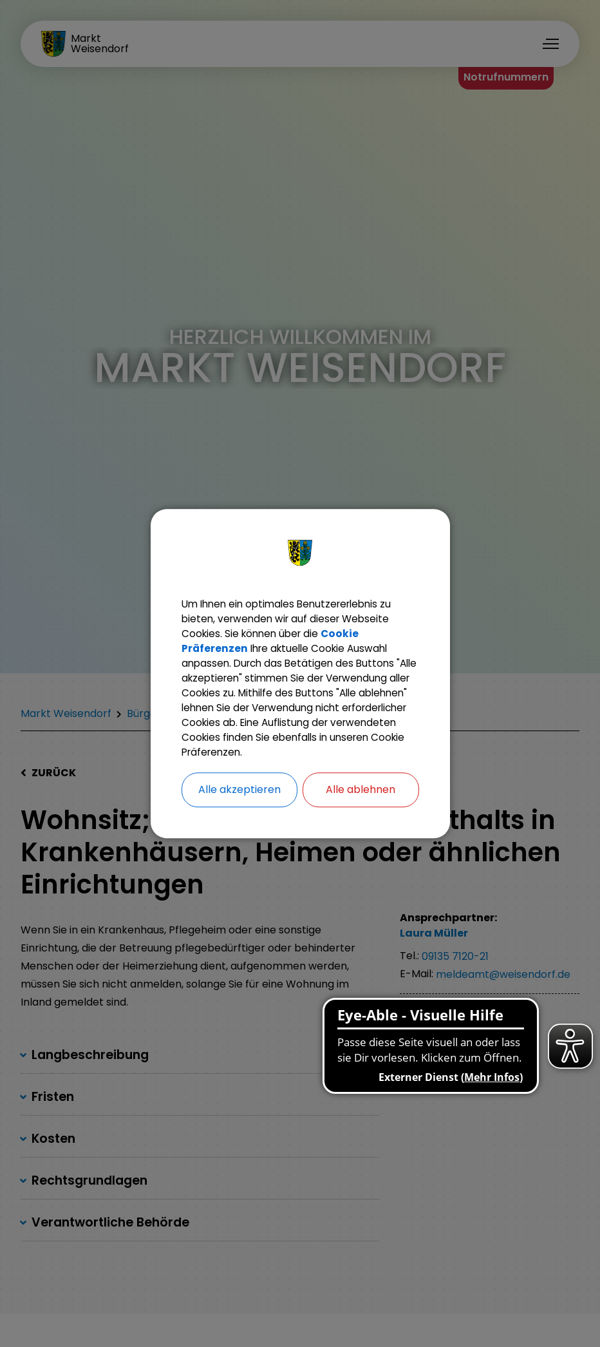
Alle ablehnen (360, 801)
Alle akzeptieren (239, 801)
